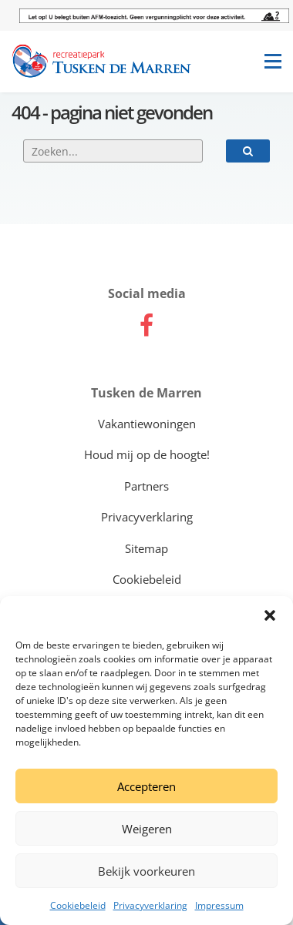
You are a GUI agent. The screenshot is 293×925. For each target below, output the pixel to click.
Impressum (219, 905)
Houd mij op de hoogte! (147, 454)
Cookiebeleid (78, 905)
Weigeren (147, 828)
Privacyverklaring (150, 905)
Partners (146, 486)
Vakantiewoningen (147, 423)
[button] (270, 615)
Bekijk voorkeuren (146, 871)
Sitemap (146, 548)
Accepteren (146, 786)
